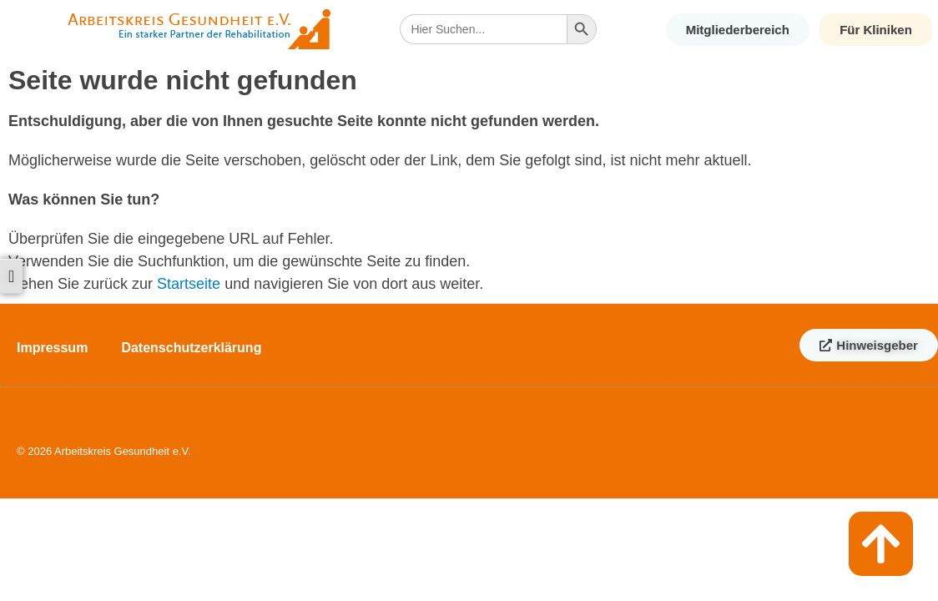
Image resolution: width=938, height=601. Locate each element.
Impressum (52, 348)
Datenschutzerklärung (191, 348)
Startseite (188, 283)
